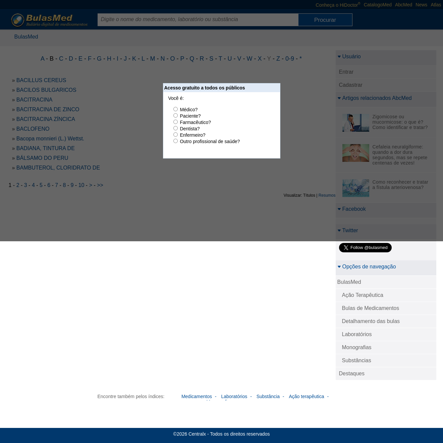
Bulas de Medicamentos (370, 308)
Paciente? (190, 116)
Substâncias (356, 360)
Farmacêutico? (195, 122)
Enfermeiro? (192, 135)
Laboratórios (357, 334)
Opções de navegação (366, 266)
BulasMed (349, 282)
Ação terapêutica (306, 396)
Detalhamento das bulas (371, 321)
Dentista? (190, 128)
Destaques (352, 373)
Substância (268, 396)
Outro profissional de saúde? (210, 141)
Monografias (357, 347)
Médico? (189, 109)
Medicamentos (196, 396)
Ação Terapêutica (362, 295)
